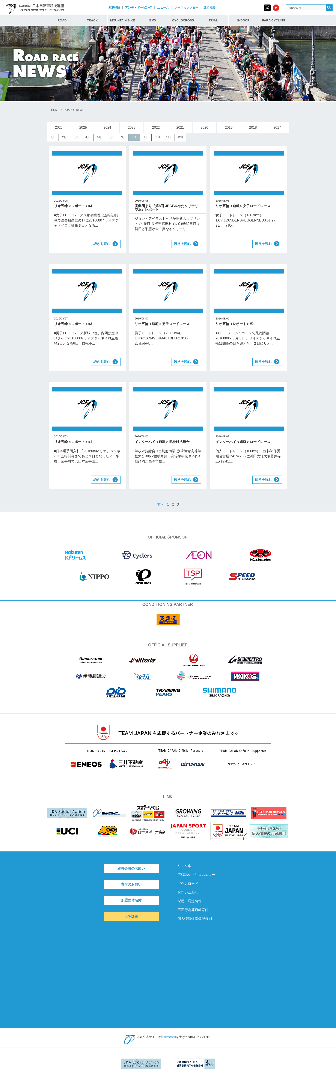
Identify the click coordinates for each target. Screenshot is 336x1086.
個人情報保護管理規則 (195, 918)
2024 (107, 127)
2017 (277, 127)
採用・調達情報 (190, 901)
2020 (204, 127)
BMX (152, 20)
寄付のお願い (131, 884)
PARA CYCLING (273, 20)
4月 (87, 137)
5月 (99, 137)
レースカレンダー (186, 7)
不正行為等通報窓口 (193, 910)
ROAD (61, 20)
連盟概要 (209, 7)
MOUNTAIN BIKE (122, 20)
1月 (52, 137)
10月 (157, 137)
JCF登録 (114, 7)
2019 (229, 127)
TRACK (92, 20)
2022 (156, 127)
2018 (253, 127)
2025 (83, 127)
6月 (111, 137)
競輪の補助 (168, 1037)
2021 (180, 127)
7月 (122, 137)
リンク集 (184, 866)
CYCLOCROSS (183, 20)
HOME (55, 109)
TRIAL (213, 20)
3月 (76, 137)
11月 (169, 137)
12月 (180, 137)
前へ (160, 504)
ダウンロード (188, 883)
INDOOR (243, 20)
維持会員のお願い (131, 868)
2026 (59, 127)
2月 (64, 137)
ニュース (163, 7)
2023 (132, 127)
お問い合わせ (188, 892)
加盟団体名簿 (131, 900)
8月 (134, 137)
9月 (145, 137)
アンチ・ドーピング (138, 7)
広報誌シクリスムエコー (196, 875)
